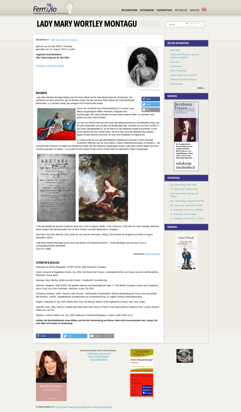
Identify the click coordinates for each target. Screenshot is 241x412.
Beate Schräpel (152, 254)
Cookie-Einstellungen (102, 407)
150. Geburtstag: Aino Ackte (183, 185)
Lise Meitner (176, 66)
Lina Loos (175, 62)
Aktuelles (181, 10)
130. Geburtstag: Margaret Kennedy (187, 201)
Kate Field (175, 50)
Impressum (61, 407)
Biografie (40, 66)
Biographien (129, 10)
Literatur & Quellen (55, 66)
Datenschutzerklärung (79, 407)
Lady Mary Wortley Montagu (64, 39)
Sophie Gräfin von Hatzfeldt (183, 75)
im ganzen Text (192, 23)
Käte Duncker (176, 84)
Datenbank (147, 10)
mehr (200, 88)
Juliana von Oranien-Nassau (183, 79)
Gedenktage (164, 10)
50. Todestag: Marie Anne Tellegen (186, 209)
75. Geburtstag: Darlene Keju (184, 189)
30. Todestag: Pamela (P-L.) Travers (187, 218)
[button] (151, 99)
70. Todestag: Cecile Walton (183, 214)
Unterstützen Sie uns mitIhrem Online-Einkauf (99, 356)
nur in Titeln (191, 25)
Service (194, 10)
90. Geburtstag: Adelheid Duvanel (186, 205)
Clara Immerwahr (178, 70)
